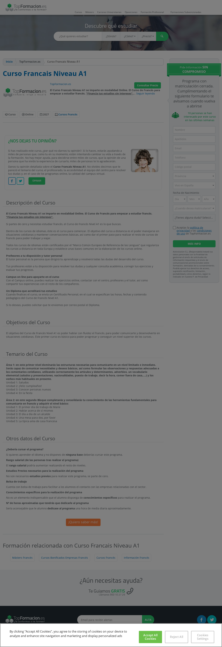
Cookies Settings (202, 637)
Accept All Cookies (150, 637)
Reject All (176, 637)
